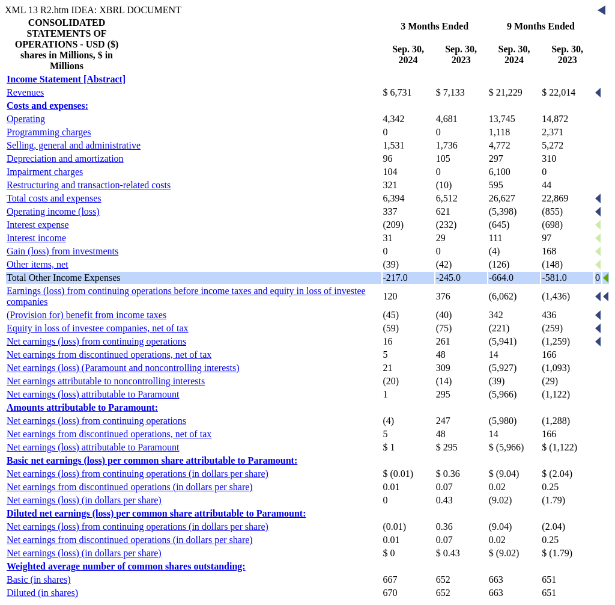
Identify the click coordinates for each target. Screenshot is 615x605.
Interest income (36, 238)
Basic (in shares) (39, 579)
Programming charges (49, 132)
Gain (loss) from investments (62, 251)
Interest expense (38, 225)
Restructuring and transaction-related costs (89, 185)
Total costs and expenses (54, 198)
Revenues (25, 92)
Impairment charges (45, 172)
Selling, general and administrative (74, 145)
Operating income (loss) (53, 211)
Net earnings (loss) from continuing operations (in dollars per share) (137, 473)
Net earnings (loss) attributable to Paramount (93, 394)
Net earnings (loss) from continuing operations (96, 341)
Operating (26, 119)
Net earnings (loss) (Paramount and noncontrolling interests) (123, 368)
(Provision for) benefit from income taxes (86, 315)
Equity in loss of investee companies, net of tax (98, 328)
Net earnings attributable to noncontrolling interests (106, 381)
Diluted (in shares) (42, 593)
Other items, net (37, 264)
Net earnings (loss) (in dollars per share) (84, 500)
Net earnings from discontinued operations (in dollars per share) (130, 487)
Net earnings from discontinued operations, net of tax (109, 354)
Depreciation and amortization (65, 158)
